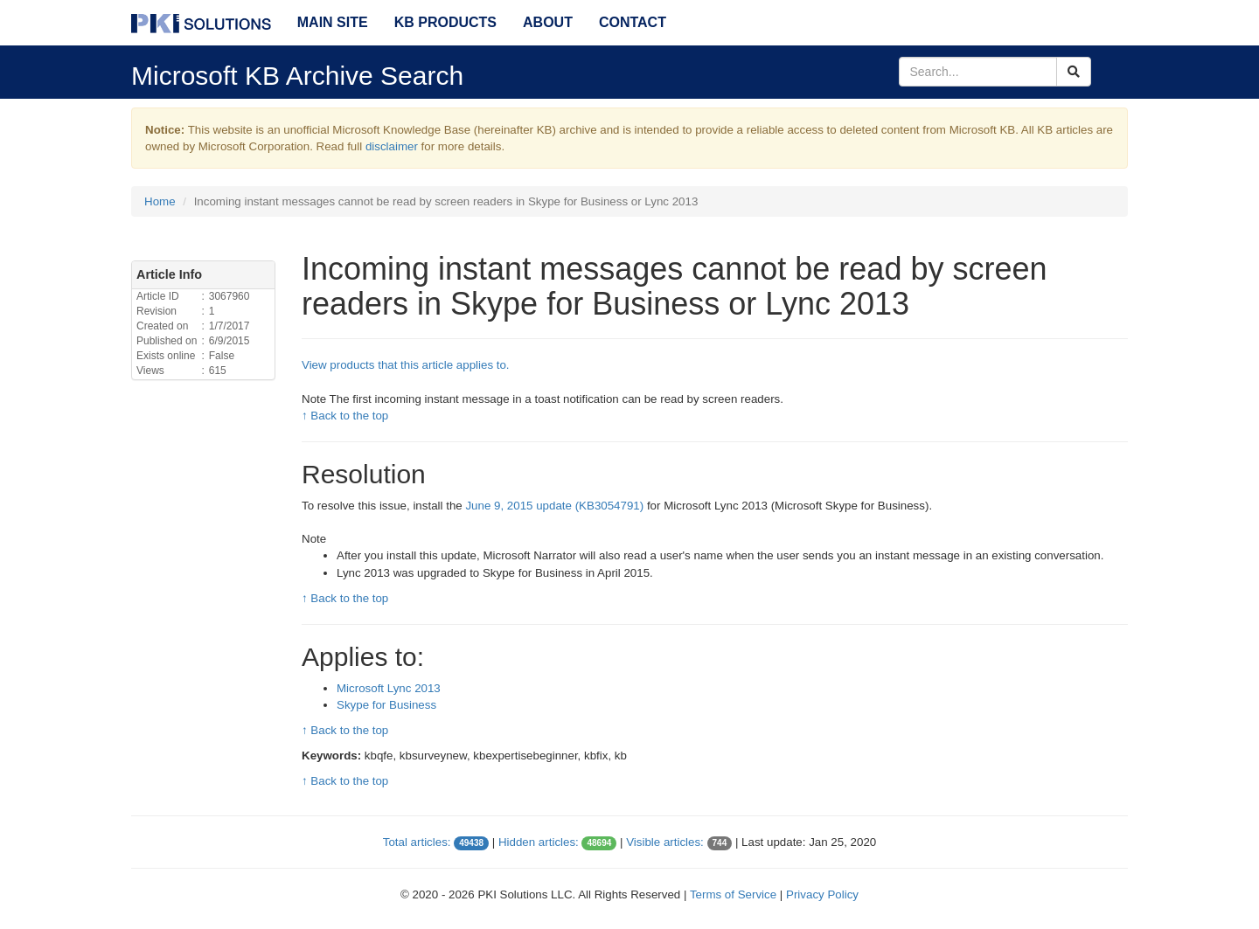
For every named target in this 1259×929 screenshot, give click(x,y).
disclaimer (391, 146)
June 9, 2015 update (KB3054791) (554, 505)
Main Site (332, 22)
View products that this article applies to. (406, 364)
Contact (632, 22)
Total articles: (417, 842)
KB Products (445, 22)
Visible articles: (665, 842)
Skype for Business (386, 704)
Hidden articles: (538, 842)
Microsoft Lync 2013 (389, 688)
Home (160, 201)
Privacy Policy (822, 894)
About (548, 22)
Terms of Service (733, 894)
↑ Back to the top (345, 415)
